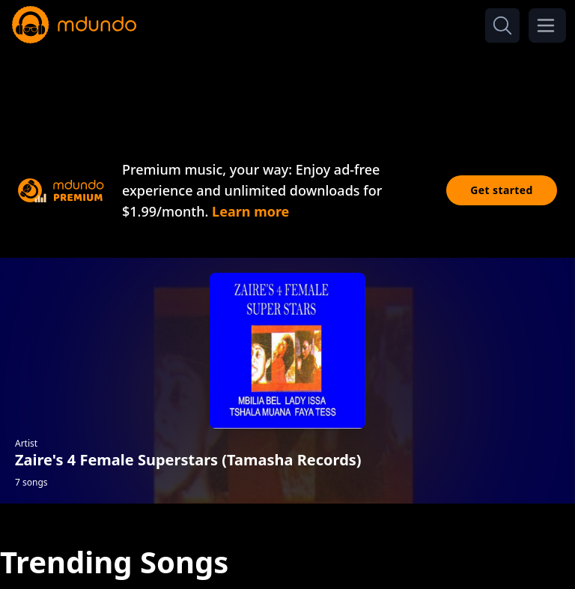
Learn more (250, 211)
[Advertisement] (287, 88)
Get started (501, 190)
